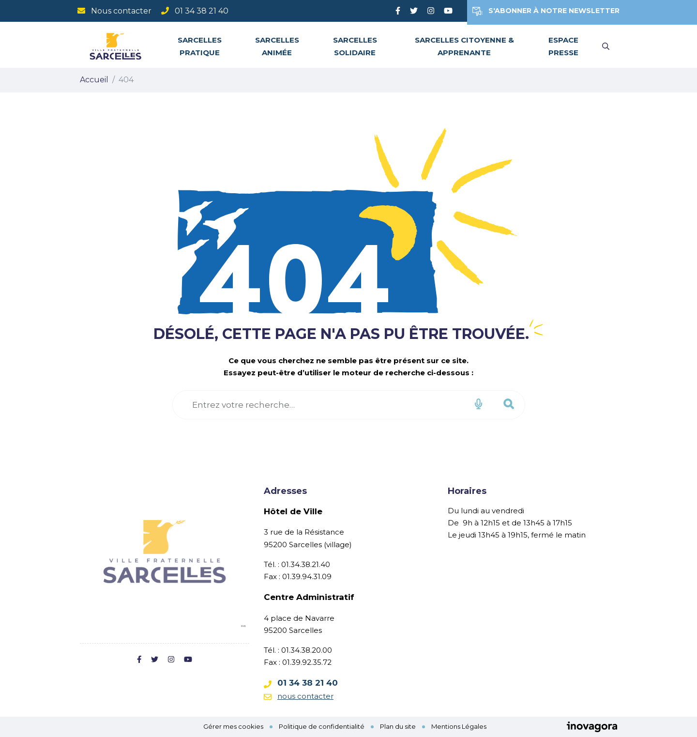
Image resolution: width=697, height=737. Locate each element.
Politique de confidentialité (321, 726)
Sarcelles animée (277, 46)
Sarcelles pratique (200, 46)
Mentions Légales (458, 726)
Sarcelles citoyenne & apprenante (464, 46)
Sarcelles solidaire (355, 46)
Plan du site (398, 726)
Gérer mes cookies (233, 726)
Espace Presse (563, 46)
